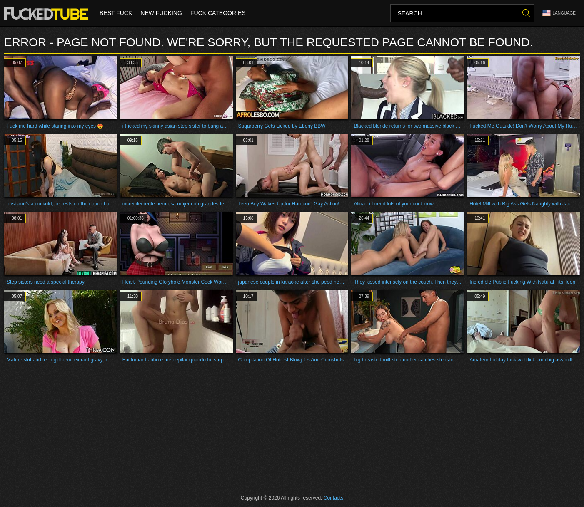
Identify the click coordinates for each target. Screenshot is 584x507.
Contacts (333, 498)
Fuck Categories (218, 13)
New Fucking (161, 13)
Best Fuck (116, 13)
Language (559, 13)
